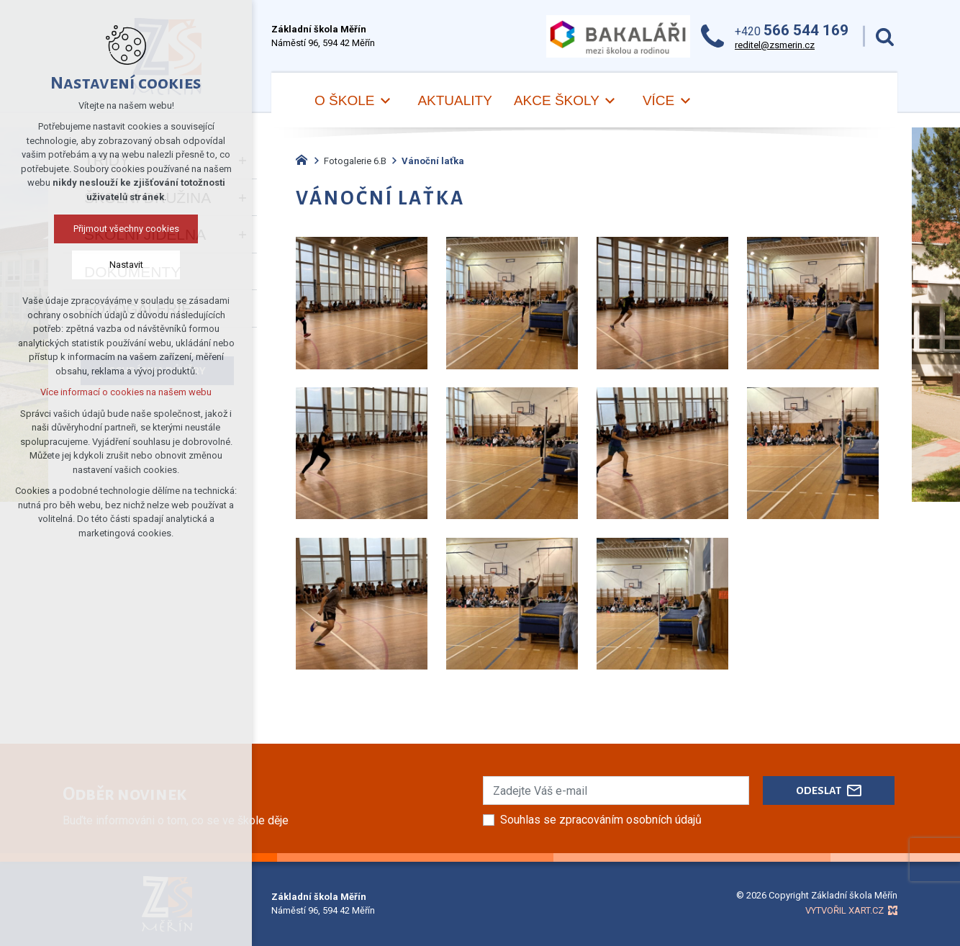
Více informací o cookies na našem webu (126, 392)
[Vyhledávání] (885, 36)
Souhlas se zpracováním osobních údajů (601, 819)
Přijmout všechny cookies (126, 228)
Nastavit (126, 264)
